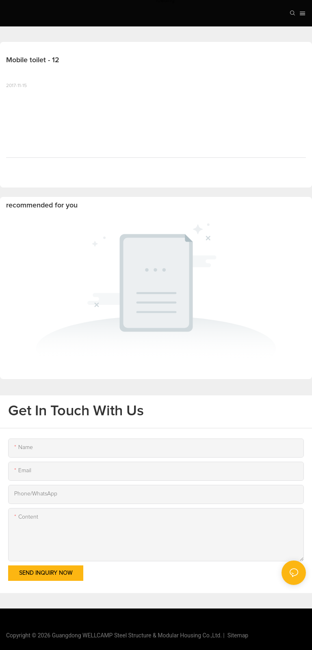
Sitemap (236, 635)
